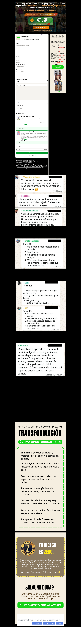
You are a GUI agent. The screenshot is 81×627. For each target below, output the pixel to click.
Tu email (17, 43)
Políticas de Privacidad (29, 167)
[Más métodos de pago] (32, 111)
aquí (27, 169)
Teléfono (17, 56)
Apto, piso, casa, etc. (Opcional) (21, 64)
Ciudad (17, 73)
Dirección (17, 60)
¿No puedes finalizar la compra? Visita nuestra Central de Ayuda (25, 160)
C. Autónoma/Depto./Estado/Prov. (37, 73)
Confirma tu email (19, 47)
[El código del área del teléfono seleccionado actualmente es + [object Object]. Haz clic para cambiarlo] (18, 58)
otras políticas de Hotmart (37, 167)
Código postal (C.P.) (19, 69)
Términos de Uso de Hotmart (21, 167)
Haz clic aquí (32, 39)
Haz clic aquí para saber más (34, 164)
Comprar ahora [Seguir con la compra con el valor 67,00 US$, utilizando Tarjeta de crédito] (31, 152)
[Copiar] (24, 162)
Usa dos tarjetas (22, 85)
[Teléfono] (34, 58)
